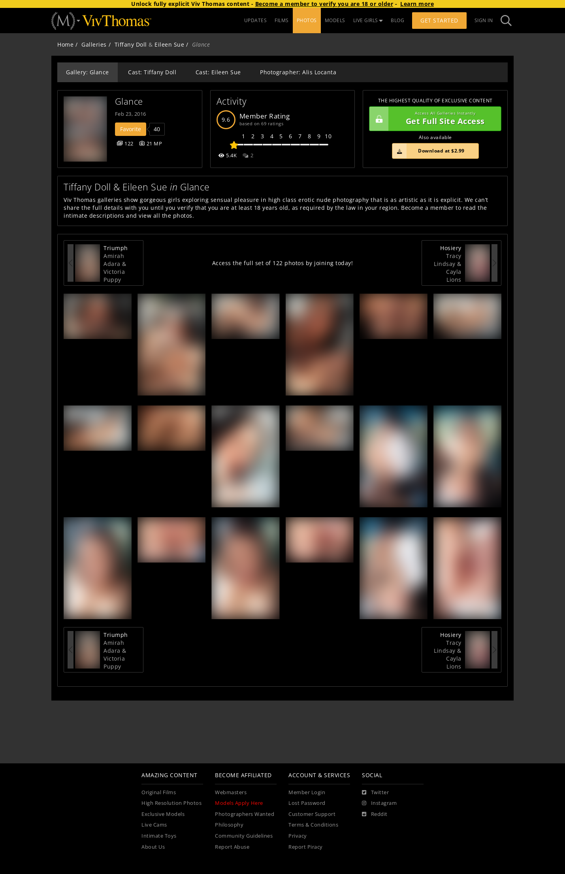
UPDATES (255, 20)
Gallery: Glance (87, 72)
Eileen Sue (169, 44)
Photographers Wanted (244, 814)
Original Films (158, 792)
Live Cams (154, 824)
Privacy (297, 836)
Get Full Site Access (433, 119)
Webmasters (231, 792)
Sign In (484, 20)
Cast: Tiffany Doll (152, 72)
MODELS (335, 20)
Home (65, 44)
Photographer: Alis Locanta (298, 72)
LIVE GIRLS (368, 20)
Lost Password (307, 803)
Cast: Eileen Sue (218, 72)
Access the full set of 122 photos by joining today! (282, 263)
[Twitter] (375, 792)
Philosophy (229, 824)
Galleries (94, 44)
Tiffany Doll (131, 44)
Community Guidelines (244, 836)
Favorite (130, 129)
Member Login (306, 792)
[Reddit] (375, 814)
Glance (129, 101)
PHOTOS (307, 20)
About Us (153, 847)
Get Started (439, 20)
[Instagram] (379, 803)
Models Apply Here (239, 803)
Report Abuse (232, 847)
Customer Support (311, 814)
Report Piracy (305, 847)
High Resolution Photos (171, 803)
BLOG (397, 20)
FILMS (282, 20)
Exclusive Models (163, 814)
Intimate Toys (159, 836)
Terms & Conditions (313, 824)
